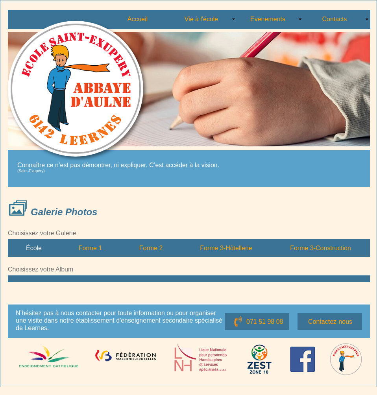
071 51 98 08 (264, 321)
